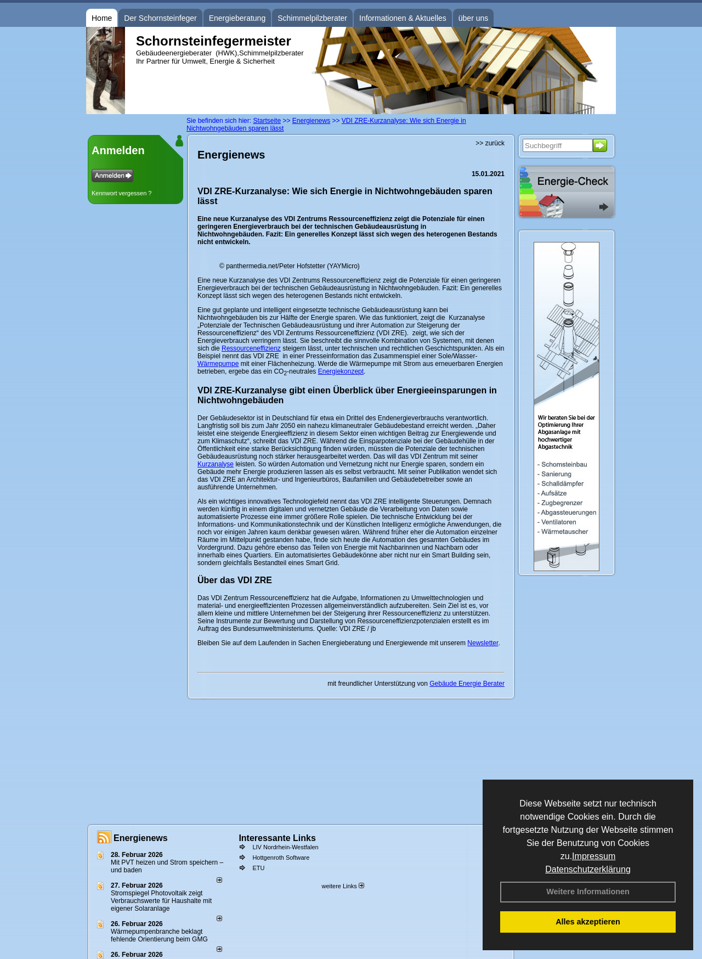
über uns (473, 18)
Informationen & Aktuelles (402, 18)
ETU (258, 868)
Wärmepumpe (218, 364)
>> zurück (490, 143)
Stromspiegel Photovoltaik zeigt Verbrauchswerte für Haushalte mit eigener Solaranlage (161, 900)
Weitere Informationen (588, 891)
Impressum (593, 856)
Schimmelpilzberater (312, 18)
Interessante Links (277, 838)
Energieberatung (237, 18)
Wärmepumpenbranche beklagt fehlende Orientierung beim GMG (159, 935)
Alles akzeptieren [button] (588, 921)
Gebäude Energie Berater (467, 683)
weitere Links (342, 886)
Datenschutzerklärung (588, 869)
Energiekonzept (341, 371)
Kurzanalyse (215, 464)
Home (102, 18)
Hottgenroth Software (280, 857)
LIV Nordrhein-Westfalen (285, 847)
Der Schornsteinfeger (160, 18)
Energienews (141, 838)
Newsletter (482, 643)
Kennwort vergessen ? (121, 193)
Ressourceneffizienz (251, 348)
